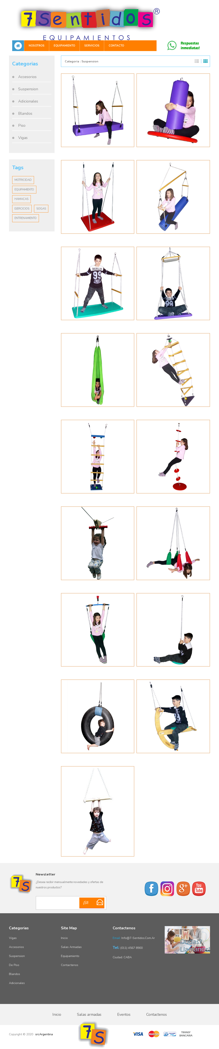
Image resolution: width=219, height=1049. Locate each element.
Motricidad (23, 180)
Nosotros (36, 46)
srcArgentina (44, 1034)
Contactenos (69, 965)
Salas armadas (71, 947)
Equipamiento (64, 46)
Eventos (124, 1014)
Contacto (116, 46)
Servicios (91, 46)
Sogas (41, 209)
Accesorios (27, 76)
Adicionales (28, 101)
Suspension (28, 89)
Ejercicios (22, 209)
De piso (14, 965)
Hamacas (21, 199)
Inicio (64, 938)
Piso (21, 125)
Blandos (25, 113)
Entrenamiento (26, 218)
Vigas (23, 137)
